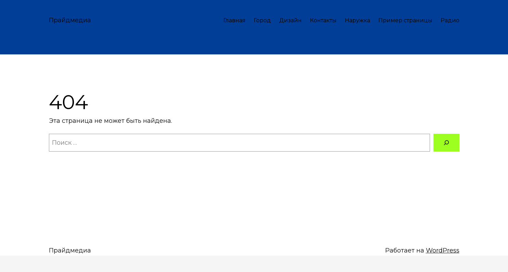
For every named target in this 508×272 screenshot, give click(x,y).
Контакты (323, 20)
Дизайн (290, 20)
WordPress (442, 250)
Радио (450, 20)
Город (262, 20)
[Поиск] (446, 143)
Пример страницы (405, 20)
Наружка (357, 20)
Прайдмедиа (70, 20)
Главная (234, 20)
